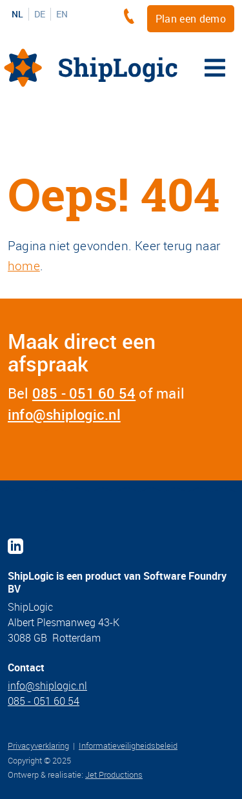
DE (39, 14)
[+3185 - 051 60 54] (132, 16)
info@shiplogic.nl (64, 414)
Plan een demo (191, 19)
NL (17, 14)
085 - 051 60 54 (84, 393)
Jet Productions (114, 774)
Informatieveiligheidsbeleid (128, 745)
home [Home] (24, 265)
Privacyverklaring (38, 745)
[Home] (90, 67)
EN (62, 14)
